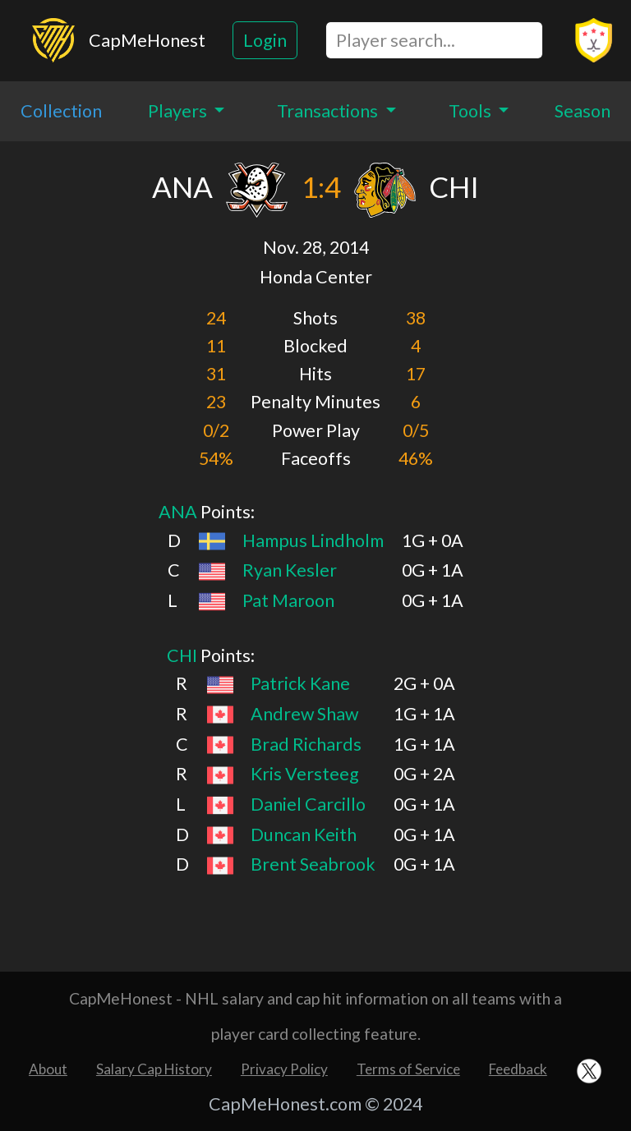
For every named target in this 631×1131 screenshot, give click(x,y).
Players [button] (179, 111)
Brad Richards (306, 744)
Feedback (518, 1069)
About (48, 1069)
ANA (178, 511)
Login (265, 40)
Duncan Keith (304, 834)
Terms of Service (408, 1069)
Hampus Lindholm (313, 540)
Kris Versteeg (305, 773)
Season (582, 111)
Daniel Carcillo (308, 804)
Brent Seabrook (313, 864)
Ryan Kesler (289, 570)
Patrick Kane (300, 683)
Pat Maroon (288, 600)
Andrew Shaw (304, 713)
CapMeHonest (147, 40)
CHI (182, 655)
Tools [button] (472, 111)
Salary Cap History (154, 1069)
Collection (61, 111)
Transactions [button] (329, 111)
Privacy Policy (284, 1069)
